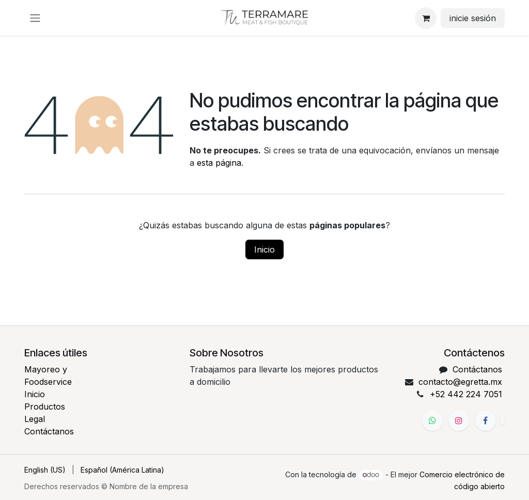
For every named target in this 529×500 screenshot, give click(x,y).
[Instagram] (458, 420)
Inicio (264, 249)
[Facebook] (485, 420)
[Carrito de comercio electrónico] (426, 18)
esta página (219, 163)
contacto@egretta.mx (460, 382)
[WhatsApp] (432, 420)
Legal (34, 419)
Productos (44, 406)
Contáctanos (49, 431)
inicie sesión (472, 18)
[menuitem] (45, 470)
